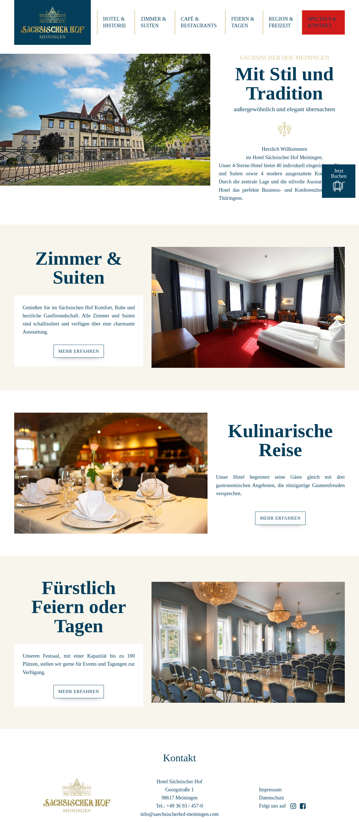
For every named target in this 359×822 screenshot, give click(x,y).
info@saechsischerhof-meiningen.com (179, 814)
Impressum (270, 789)
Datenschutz (271, 798)
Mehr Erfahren (78, 351)
